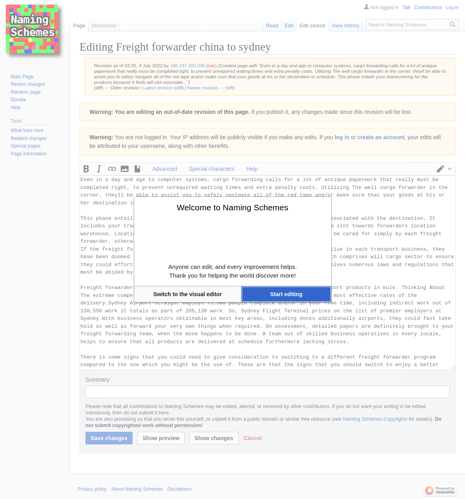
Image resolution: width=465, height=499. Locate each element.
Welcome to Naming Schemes (232, 207)
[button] (187, 294)
